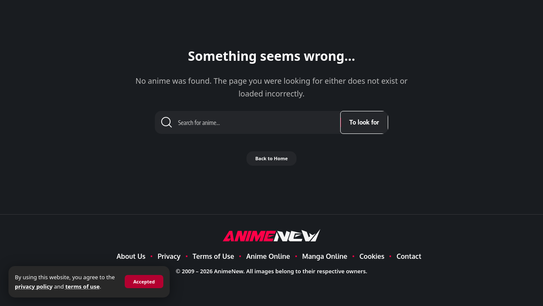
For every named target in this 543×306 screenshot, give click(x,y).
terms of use (92, 286)
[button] (143, 282)
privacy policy (43, 286)
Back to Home (271, 161)
